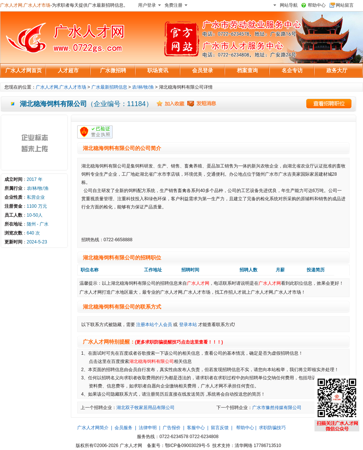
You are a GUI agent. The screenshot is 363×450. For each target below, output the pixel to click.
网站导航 (289, 5)
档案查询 (247, 70)
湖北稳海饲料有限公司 (151, 361)
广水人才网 (198, 283)
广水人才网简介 (93, 427)
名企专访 (292, 70)
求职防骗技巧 (272, 427)
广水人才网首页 (23, 70)
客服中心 (196, 427)
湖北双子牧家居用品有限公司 (145, 407)
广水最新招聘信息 (109, 87)
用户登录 (147, 5)
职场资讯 (157, 70)
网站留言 (345, 5)
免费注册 (173, 5)
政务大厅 (336, 70)
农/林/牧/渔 (143, 87)
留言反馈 (220, 427)
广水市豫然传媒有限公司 (276, 407)
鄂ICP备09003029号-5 (187, 445)
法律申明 (148, 427)
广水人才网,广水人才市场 (25, 5)
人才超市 (68, 70)
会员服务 (123, 427)
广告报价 (172, 427)
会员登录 (202, 70)
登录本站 (188, 324)
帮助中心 (317, 5)
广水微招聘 (113, 70)
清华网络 (244, 445)
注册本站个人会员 (154, 324)
